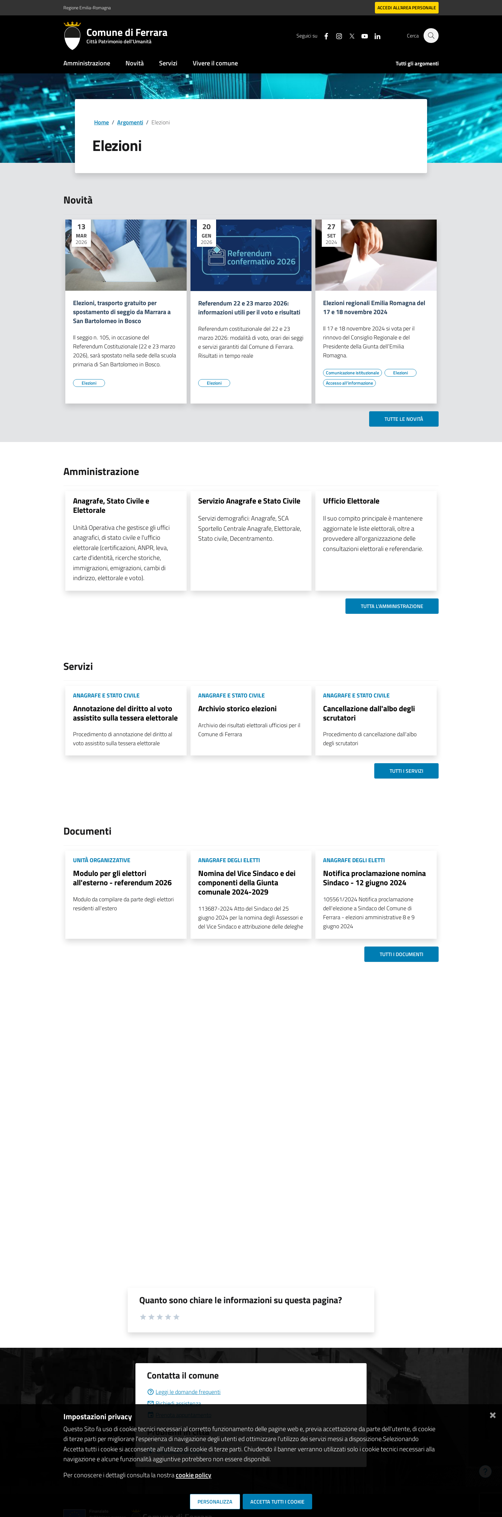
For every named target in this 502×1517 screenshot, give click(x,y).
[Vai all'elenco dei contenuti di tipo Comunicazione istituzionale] (352, 373)
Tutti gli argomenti (417, 63)
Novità (134, 63)
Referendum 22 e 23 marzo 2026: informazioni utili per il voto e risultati (249, 308)
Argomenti (130, 122)
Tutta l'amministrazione (392, 606)
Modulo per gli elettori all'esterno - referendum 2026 (122, 877)
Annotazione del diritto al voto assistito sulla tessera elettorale (125, 713)
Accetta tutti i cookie (277, 1501)
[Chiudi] (492, 1414)
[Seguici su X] (348, 35)
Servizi (168, 63)
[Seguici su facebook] (323, 35)
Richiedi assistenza (174, 1403)
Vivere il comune (215, 63)
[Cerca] (431, 35)
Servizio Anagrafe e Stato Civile (249, 500)
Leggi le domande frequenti (184, 1392)
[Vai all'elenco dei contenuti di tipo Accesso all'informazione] (349, 383)
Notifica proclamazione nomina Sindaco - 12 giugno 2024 (374, 877)
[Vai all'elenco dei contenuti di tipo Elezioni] (89, 383)
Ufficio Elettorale (351, 500)
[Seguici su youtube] (361, 35)
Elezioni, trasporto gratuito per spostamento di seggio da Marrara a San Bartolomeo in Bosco (122, 311)
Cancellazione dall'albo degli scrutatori (369, 713)
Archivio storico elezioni (237, 708)
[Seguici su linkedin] (374, 35)
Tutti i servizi (406, 771)
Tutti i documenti (401, 954)
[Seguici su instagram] (335, 35)
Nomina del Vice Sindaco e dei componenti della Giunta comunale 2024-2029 (247, 882)
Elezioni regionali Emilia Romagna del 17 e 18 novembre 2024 (374, 307)
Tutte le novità (404, 419)
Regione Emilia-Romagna (87, 7)
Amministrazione (86, 63)
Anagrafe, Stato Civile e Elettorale (111, 505)
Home (101, 122)
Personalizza (215, 1501)
